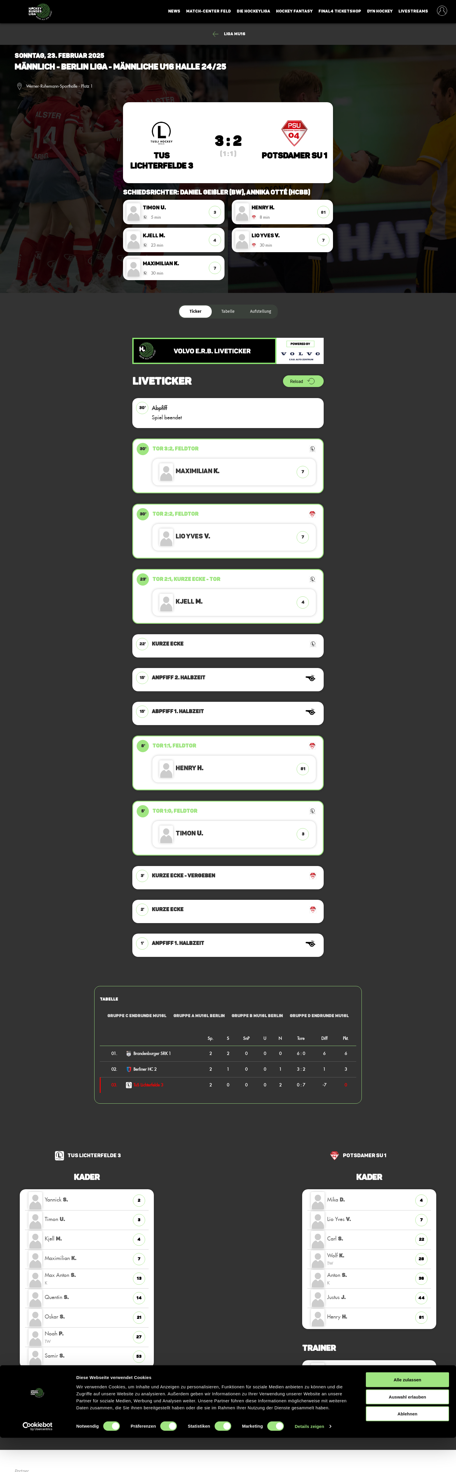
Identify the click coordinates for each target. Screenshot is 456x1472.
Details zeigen (309, 1460)
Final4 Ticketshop (339, 11)
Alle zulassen (407, 1413)
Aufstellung (260, 311)
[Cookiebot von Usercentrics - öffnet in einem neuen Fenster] (37, 1460)
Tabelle (228, 311)
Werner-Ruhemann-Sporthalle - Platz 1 (59, 86)
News (174, 11)
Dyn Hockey (380, 11)
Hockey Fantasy (294, 11)
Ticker (196, 311)
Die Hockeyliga (253, 11)
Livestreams (413, 11)
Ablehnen (407, 1448)
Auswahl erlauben (407, 1431)
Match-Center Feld (208, 11)
